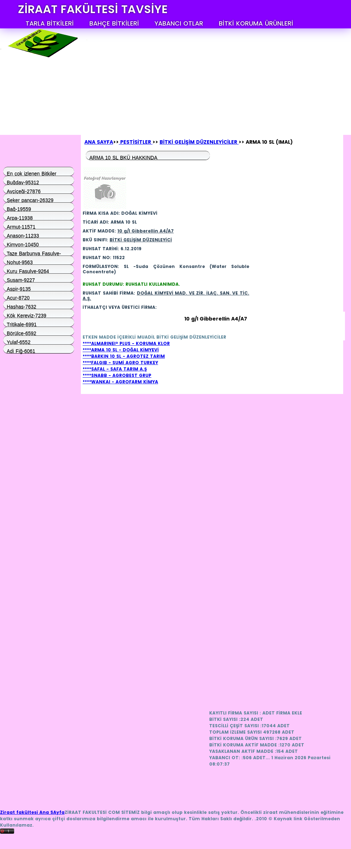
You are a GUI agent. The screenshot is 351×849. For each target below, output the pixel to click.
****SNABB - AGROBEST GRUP (117, 375)
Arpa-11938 (20, 217)
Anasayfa (33, 129)
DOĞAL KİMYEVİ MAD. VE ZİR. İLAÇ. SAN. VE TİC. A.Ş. (166, 295)
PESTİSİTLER (135, 142)
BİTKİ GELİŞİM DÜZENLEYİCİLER (199, 142)
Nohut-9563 (20, 261)
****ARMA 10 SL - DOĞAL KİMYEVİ (121, 350)
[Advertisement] (144, 72)
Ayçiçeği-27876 (23, 190)
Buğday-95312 (23, 182)
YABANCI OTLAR (179, 23)
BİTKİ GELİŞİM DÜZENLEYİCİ (141, 240)
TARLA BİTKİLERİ (50, 23)
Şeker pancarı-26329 (30, 199)
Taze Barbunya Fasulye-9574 (34, 253)
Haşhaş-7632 (21, 306)
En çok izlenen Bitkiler (31, 173)
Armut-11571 (21, 226)
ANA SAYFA (98, 142)
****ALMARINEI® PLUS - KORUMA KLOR (126, 343)
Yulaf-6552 (18, 341)
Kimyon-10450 (23, 244)
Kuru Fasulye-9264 (28, 270)
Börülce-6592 (21, 332)
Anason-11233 (23, 235)
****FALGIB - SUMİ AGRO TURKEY (120, 363)
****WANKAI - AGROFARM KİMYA (120, 382)
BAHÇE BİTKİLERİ (114, 23)
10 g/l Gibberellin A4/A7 (145, 231)
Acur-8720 (18, 297)
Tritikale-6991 (22, 324)
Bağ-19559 (19, 208)
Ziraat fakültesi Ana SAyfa (32, 812)
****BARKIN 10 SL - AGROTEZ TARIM (124, 356)
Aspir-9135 (19, 288)
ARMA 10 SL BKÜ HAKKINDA (123, 157)
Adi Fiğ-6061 (21, 350)
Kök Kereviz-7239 (26, 315)
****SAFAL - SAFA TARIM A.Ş (115, 369)
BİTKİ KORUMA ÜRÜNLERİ (256, 23)
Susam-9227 (21, 279)
